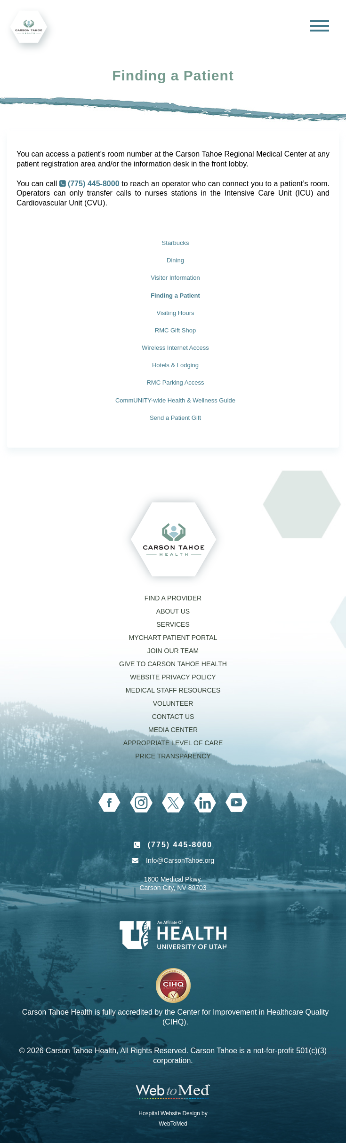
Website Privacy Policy (173, 677)
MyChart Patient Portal (173, 637)
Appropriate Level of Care (173, 743)
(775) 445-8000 (94, 184)
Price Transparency (173, 756)
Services (173, 624)
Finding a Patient (175, 295)
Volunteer (173, 703)
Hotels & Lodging (175, 365)
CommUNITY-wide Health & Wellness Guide (175, 400)
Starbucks (175, 242)
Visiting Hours (175, 312)
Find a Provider (173, 598)
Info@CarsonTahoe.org (180, 860)
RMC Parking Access (175, 382)
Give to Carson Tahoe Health (173, 664)
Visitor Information (175, 277)
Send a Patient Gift (175, 417)
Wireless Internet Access (175, 347)
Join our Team (173, 650)
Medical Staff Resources (173, 690)
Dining (175, 260)
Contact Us (173, 716)
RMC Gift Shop (175, 330)
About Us (173, 611)
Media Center (173, 729)
